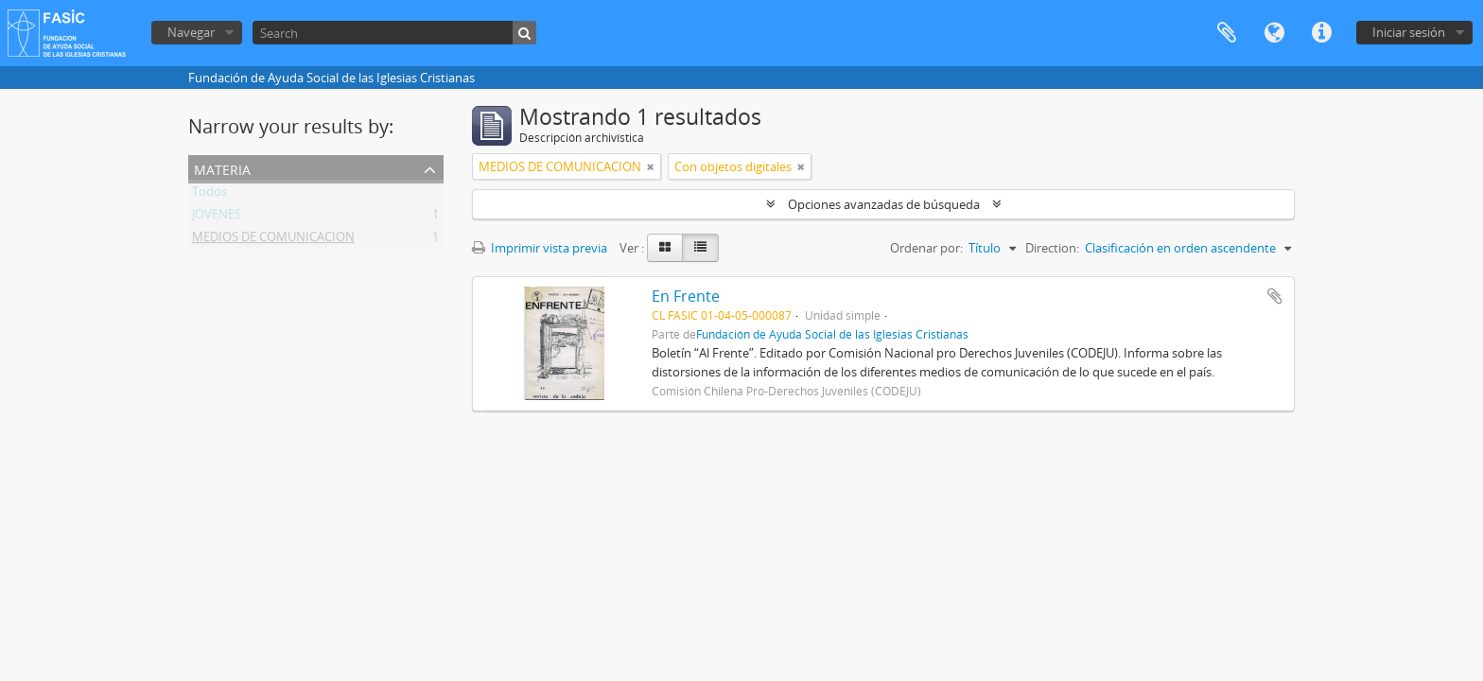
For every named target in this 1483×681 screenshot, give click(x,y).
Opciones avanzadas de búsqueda (884, 204)
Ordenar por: (926, 247)
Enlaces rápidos (1321, 33)
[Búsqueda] (524, 32)
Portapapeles (1226, 33)
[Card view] (665, 248)
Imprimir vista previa (539, 247)
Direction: (1052, 247)
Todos (209, 194)
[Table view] (700, 248)
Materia (222, 168)
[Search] (394, 32)
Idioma (1274, 33)
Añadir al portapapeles (1274, 296)
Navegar (191, 32)
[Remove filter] (650, 166)
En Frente (686, 296)
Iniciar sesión (1408, 32)
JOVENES (216, 217)
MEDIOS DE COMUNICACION (273, 240)
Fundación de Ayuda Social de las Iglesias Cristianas (832, 333)
